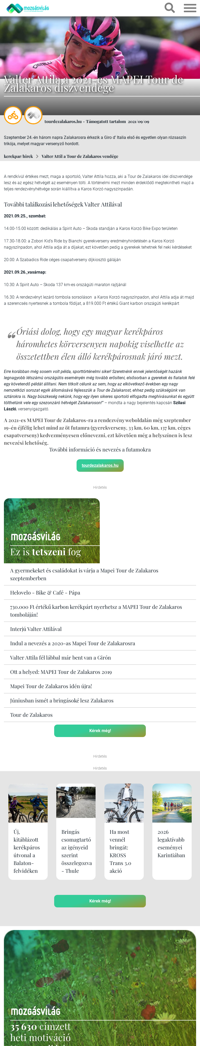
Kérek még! (100, 730)
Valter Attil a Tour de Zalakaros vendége (80, 156)
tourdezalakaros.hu (100, 465)
